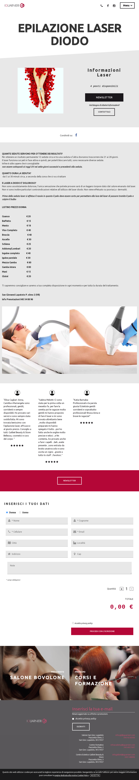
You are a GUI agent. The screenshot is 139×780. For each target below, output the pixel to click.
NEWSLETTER (104, 97)
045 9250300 (129, 737)
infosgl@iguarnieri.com (125, 735)
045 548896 (130, 757)
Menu (126, 5)
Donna (12, 512)
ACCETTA (95, 775)
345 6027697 (129, 747)
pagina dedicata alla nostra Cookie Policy (72, 775)
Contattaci (104, 112)
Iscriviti (81, 726)
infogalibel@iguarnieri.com (123, 755)
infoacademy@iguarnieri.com (123, 745)
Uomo (25, 512)
